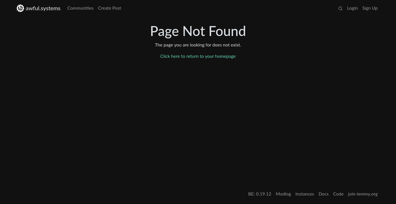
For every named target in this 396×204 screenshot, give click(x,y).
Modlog (283, 193)
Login (352, 7)
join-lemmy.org (363, 193)
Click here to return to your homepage (198, 56)
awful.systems (38, 8)
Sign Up (370, 7)
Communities (80, 7)
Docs (324, 193)
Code (338, 193)
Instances (304, 193)
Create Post (109, 7)
